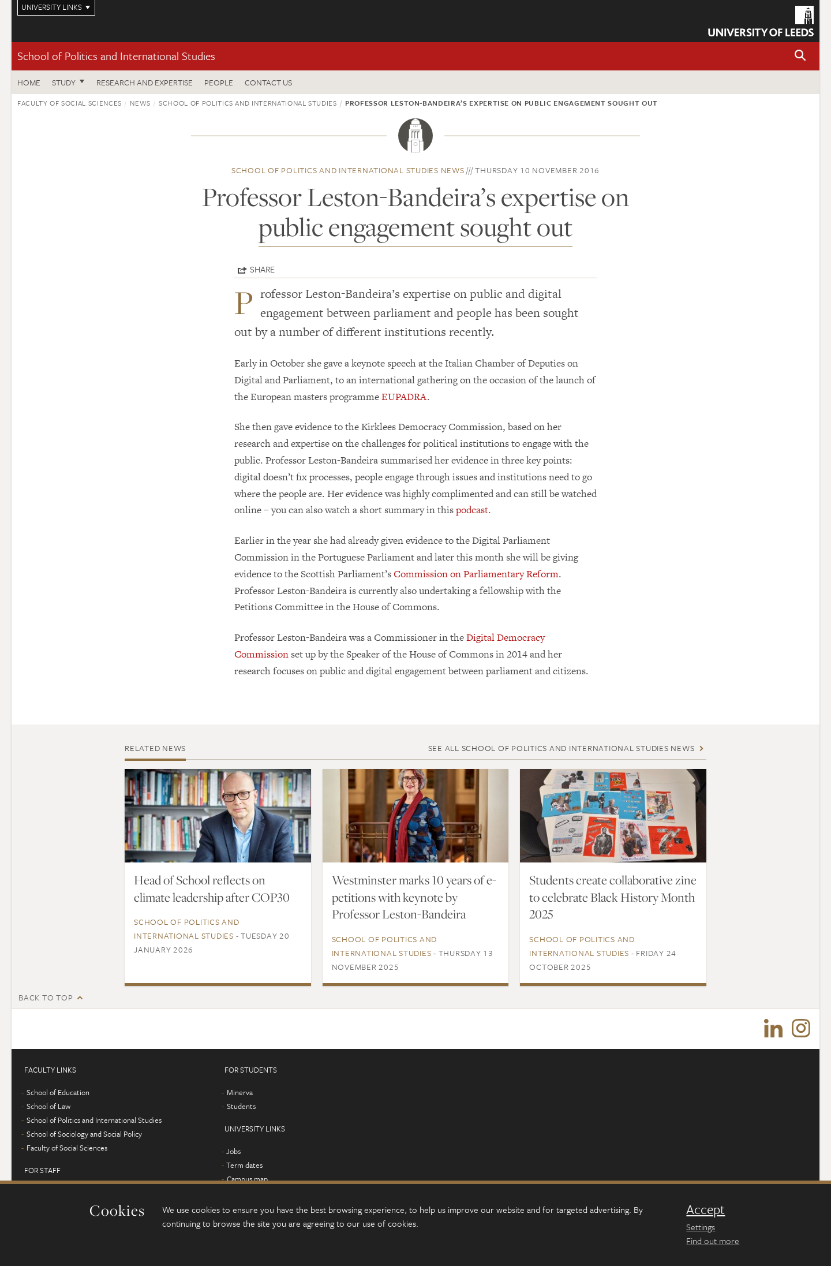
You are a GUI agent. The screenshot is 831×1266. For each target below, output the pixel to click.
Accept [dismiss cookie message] (705, 1209)
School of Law (48, 1106)
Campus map (247, 1179)
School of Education (58, 1092)
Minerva (240, 1092)
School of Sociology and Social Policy (84, 1134)
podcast (472, 510)
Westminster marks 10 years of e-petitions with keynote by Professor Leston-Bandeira (414, 897)
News (140, 103)
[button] (800, 56)
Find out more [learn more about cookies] (712, 1240)
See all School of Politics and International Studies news (561, 748)
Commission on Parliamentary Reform (476, 574)
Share (262, 269)
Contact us (268, 82)
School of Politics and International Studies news (348, 170)
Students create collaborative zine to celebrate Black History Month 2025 (613, 897)
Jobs (233, 1151)
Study (64, 82)
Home (28, 82)
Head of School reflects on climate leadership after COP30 (212, 888)
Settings (700, 1226)
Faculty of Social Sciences (69, 103)
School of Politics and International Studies (116, 56)
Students (241, 1106)
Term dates (244, 1165)
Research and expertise (144, 82)
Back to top (45, 997)
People (218, 82)
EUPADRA (404, 397)
